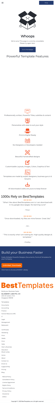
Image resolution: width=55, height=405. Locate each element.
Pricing (3, 369)
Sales (3, 344)
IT (2, 316)
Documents (5, 305)
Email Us (4, 364)
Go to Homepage (27, 49)
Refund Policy (6, 376)
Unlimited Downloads (12, 265)
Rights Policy (6, 385)
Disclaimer (5, 394)
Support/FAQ (5, 366)
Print (3, 335)
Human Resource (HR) (8, 314)
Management (5, 322)
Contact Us (5, 361)
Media (3, 338)
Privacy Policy (6, 391)
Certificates (5, 330)
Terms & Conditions (8, 388)
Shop (46, 3)
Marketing (5, 332)
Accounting (5, 308)
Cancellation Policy (8, 379)
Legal (3, 319)
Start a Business (7, 347)
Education (5, 350)
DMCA (4, 397)
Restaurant (4, 325)
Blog (3, 372)
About (3, 358)
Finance (3, 311)
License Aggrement (8, 382)
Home (3, 355)
